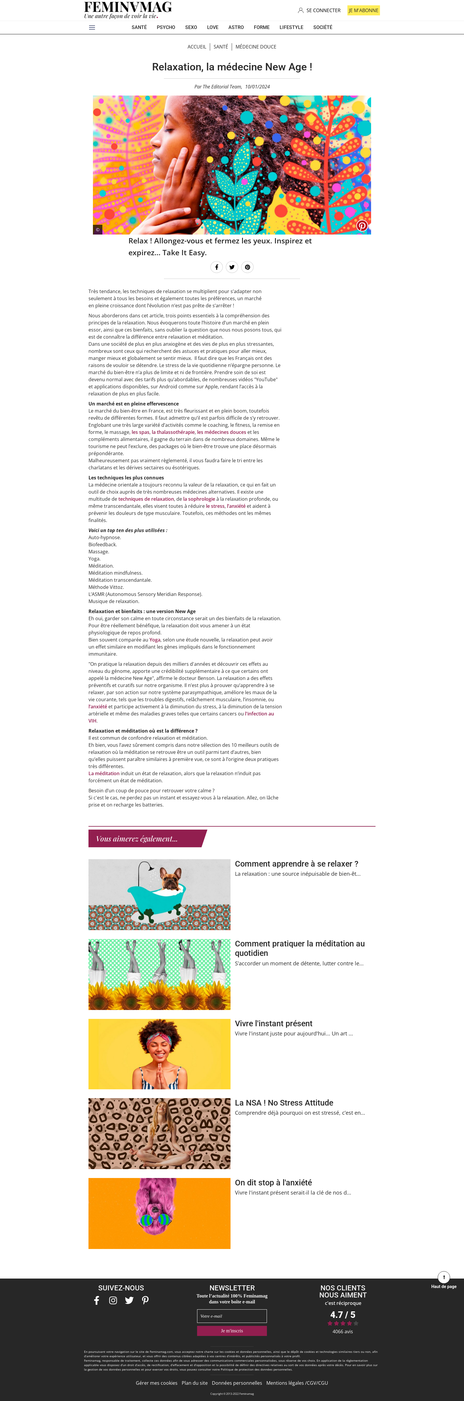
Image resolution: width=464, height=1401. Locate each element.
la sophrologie (198, 498)
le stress (215, 505)
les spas (139, 432)
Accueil (197, 46)
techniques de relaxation (146, 498)
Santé (221, 46)
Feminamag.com (161, 1351)
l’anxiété (236, 505)
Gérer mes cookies (157, 1382)
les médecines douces (221, 432)
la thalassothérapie (173, 432)
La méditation (104, 773)
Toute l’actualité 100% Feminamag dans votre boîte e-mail (232, 1298)
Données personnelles (237, 1382)
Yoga (154, 639)
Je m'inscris (232, 1330)
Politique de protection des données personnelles (256, 1369)
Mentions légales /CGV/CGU (297, 1382)
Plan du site (195, 1382)
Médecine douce (256, 46)
